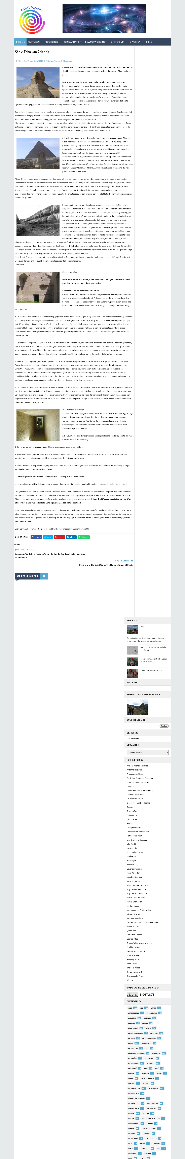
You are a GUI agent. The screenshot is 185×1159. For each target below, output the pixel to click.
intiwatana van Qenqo (137, 751)
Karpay (145, 766)
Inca (149, 726)
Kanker (131, 766)
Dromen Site (132, 238)
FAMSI (129, 251)
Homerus (148, 706)
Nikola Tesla (153, 887)
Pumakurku (154, 967)
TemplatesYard (37, 1155)
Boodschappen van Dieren (138, 210)
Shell (149, 1017)
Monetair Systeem (136, 862)
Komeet (131, 781)
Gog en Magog (152, 666)
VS (150, 1102)
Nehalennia (133, 882)
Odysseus (143, 897)
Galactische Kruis (136, 656)
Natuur (131, 877)
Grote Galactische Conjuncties (141, 681)
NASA (130, 872)
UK (155, 1077)
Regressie (132, 982)
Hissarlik (132, 706)
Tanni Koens (132, 391)
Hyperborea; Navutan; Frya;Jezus (141, 716)
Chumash (156, 571)
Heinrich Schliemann (137, 701)
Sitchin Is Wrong (134, 374)
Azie (146, 496)
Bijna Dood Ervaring (136, 526)
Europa (131, 641)
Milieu (131, 857)
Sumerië (147, 1042)
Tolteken (146, 1062)
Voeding (148, 1092)
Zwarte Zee (133, 1137)
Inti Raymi (132, 746)
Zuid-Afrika (133, 1132)
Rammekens (152, 977)
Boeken (131, 541)
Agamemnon (133, 456)
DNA (144, 596)
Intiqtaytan (149, 746)
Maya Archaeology (135, 309)
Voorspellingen (135, 1102)
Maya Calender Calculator (138, 313)
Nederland (147, 877)
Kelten (159, 766)
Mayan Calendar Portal (136, 325)
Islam (130, 756)
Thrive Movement (134, 399)
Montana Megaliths (135, 346)
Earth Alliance (134, 616)
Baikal (159, 501)
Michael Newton (133, 341)
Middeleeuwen (134, 847)
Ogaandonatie (149, 902)
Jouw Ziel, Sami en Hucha (151, 98)
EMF (129, 636)
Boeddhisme (151, 536)
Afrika (145, 451)
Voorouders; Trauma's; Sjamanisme (142, 1097)
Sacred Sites (132, 366)
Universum (117, 41)
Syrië (130, 1047)
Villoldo (144, 1087)
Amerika (131, 466)
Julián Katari (132, 284)
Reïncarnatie (72, 41)
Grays (149, 671)
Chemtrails (133, 566)
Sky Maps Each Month (136, 379)
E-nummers (132, 243)
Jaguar (131, 761)
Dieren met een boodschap (138, 230)
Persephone (133, 942)
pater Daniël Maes (135, 937)
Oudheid (150, 917)
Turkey (146, 1072)
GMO (148, 661)
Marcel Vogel (148, 812)
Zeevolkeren (133, 1122)
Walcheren (156, 1107)
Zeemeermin (147, 1117)
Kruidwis (130, 292)
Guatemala (155, 686)
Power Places (133, 354)
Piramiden (132, 947)
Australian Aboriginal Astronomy (140, 205)
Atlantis (57, 60)
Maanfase (132, 802)
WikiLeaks (148, 1112)
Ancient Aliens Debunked (137, 193)
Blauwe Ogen (133, 536)
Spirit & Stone (133, 383)
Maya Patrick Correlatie (137, 321)
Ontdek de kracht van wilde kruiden (142, 350)
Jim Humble (132, 275)
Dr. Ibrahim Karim (135, 601)
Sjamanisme (133, 1027)
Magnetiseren (150, 802)
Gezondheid (133, 661)
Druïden (149, 611)
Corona (147, 581)
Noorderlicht (153, 892)
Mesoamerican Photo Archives (140, 337)
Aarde (153, 436)
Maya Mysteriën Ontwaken (139, 822)
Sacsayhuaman (134, 1002)
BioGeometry (133, 531)
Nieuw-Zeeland (134, 887)
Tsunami (131, 1072)
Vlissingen (133, 1092)
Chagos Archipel (149, 556)
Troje (147, 1067)
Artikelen (49, 60)
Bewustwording (95, 41)
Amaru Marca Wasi (135, 461)
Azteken (145, 501)
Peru (148, 942)
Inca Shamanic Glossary (137, 267)
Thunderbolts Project (136, 403)
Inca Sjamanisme (135, 731)
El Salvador (147, 626)
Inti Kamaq (132, 741)
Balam (130, 506)
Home (21, 41)
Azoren (131, 501)
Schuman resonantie (137, 1007)
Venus (130, 1087)
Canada (150, 551)
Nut (130, 897)
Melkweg (143, 832)
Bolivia (146, 541)
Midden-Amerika (154, 847)
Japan (144, 761)
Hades (130, 691)
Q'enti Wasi (132, 358)
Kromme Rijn (147, 781)
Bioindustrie (152, 531)
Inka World (131, 271)
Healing (145, 696)
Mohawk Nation (148, 857)
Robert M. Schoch (134, 362)
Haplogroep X (146, 691)
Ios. (156, 751)
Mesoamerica (133, 837)
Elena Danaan (132, 247)
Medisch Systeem (135, 827)
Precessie (148, 962)
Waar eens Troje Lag (136, 1107)
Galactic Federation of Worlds (141, 651)
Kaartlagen (131, 288)
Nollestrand (133, 892)
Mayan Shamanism (135, 329)
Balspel (131, 511)
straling (132, 1042)
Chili (130, 571)
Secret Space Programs (138, 1012)
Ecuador (151, 616)
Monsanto (155, 862)
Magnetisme (133, 807)
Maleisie (149, 807)
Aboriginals (152, 441)
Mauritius (144, 817)
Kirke (143, 771)
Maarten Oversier (134, 304)
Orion (130, 912)
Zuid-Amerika (150, 1132)
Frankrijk (132, 646)
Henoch (157, 701)
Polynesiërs (148, 952)
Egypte (131, 626)
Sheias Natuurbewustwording (139, 370)
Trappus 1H (133, 1067)
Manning (132, 812)
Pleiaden (132, 952)
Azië (157, 496)
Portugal (148, 957)
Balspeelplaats (147, 506)
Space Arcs (132, 1037)
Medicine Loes (133, 333)
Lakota (131, 792)
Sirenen (145, 1022)
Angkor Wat (146, 471)
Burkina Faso (133, 551)
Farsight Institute (134, 255)
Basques (146, 511)
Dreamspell (133, 611)
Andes (130, 471)
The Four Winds (133, 395)
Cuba (130, 586)
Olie (130, 907)
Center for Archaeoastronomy (140, 218)
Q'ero (130, 972)
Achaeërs (132, 446)
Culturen (34, 41)
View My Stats (133, 166)
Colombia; (132, 581)
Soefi (130, 1032)
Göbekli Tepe (133, 666)
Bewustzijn (153, 516)
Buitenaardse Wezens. (151, 546)
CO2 (158, 576)
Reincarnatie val (135, 987)
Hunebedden (145, 711)
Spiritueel (149, 1037)
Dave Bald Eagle (134, 591)
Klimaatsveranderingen (138, 776)
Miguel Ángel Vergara (137, 852)
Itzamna (157, 756)
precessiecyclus (135, 967)
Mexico (131, 842)
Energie (142, 636)
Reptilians (153, 992)
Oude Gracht (133, 917)
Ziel (148, 1122)
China (142, 571)
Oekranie (132, 902)
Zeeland (131, 1117)
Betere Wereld (134, 516)
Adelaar (131, 451)
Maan (146, 797)
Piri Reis (148, 947)
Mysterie (132, 867)
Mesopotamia (152, 837)
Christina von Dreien (135, 222)
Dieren (151, 591)
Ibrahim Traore (134, 721)
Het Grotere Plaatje (135, 263)
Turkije (131, 1077)
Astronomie (133, 491)
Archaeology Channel (136, 201)
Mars (130, 817)
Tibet (130, 1062)
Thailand (132, 1057)
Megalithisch (156, 827)
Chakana (131, 561)
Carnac (131, 556)
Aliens (148, 456)
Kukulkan (132, 787)
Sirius (158, 1022)
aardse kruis (133, 441)
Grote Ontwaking (135, 686)
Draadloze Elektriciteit (138, 606)
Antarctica (133, 476)
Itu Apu (143, 756)
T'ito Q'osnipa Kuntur (149, 1047)
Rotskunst (133, 997)
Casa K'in (131, 214)
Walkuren (132, 1112)
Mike (149, 41)
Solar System (146, 1032)
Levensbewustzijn (134, 296)
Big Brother (133, 521)
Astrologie (149, 486)
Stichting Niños (133, 387)
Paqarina (148, 927)
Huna (130, 711)
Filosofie (146, 641)
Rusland (149, 997)
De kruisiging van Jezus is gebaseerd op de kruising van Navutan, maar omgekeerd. (145, 67)
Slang (148, 1027)
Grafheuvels (133, 671)
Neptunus (150, 882)
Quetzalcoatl (134, 977)
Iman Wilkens (133, 726)
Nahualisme (149, 867)
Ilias (151, 721)
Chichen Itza (151, 566)
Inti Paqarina (150, 741)
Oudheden (51, 41)
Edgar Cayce (151, 621)
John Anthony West (135, 280)
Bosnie (131, 546)
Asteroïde (132, 486)
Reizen (152, 987)
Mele (130, 832)
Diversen (135, 41)
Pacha (147, 922)
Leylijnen (132, 797)
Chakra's (146, 561)
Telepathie (149, 1052)
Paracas (131, 932)
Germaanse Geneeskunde (138, 259)
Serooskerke (133, 1017)
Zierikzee (132, 1127)
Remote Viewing (134, 992)
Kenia (130, 771)
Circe (130, 576)
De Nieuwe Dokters (135, 226)
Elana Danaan (133, 631)
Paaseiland (132, 922)
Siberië (131, 1022)
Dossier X (131, 234)
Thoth (146, 1057)
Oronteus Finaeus (148, 912)
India (152, 731)
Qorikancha (146, 972)
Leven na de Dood (149, 792)
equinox (157, 636)
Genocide (155, 656)
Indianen (132, 736)
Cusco (142, 586)
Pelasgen (154, 937)
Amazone (154, 461)
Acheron (147, 446)
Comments (67, 60)
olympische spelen (147, 907)
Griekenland (133, 676)
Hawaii (131, 696)
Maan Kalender (133, 300)
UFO (143, 1077)
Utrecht (149, 1082)
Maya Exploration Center (137, 317)
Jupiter (157, 761)
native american (146, 872)
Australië (132, 496)
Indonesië (148, 736)
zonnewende (149, 1127)
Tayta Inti (132, 1052)
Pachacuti (132, 927)
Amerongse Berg (149, 466)
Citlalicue (145, 576)
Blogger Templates (66, 1155)
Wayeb (130, 407)
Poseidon (132, 962)
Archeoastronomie (136, 481)
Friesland (148, 646)
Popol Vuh (132, 957)
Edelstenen (133, 621)
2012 (130, 436)
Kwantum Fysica (150, 787)
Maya (158, 817)
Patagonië (146, 932)
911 (141, 436)
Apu (147, 476)
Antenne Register (134, 197)
